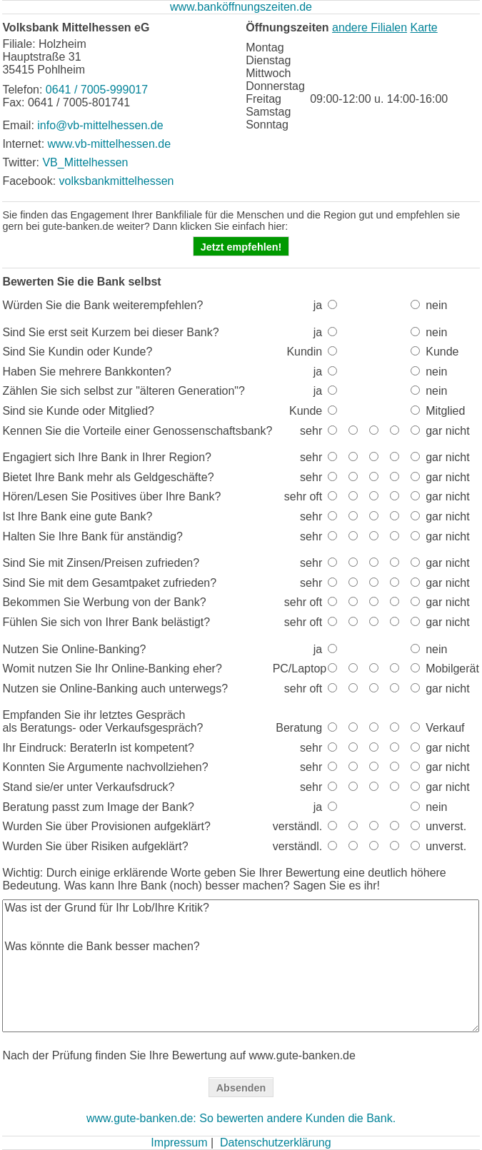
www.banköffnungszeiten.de (241, 7)
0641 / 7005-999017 (97, 90)
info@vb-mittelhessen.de (100, 125)
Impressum (179, 1142)
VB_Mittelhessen (85, 162)
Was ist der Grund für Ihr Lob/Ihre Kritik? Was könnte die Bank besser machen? (240, 965)
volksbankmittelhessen (116, 181)
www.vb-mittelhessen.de (109, 144)
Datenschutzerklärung (275, 1142)
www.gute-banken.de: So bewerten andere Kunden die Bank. (241, 1118)
